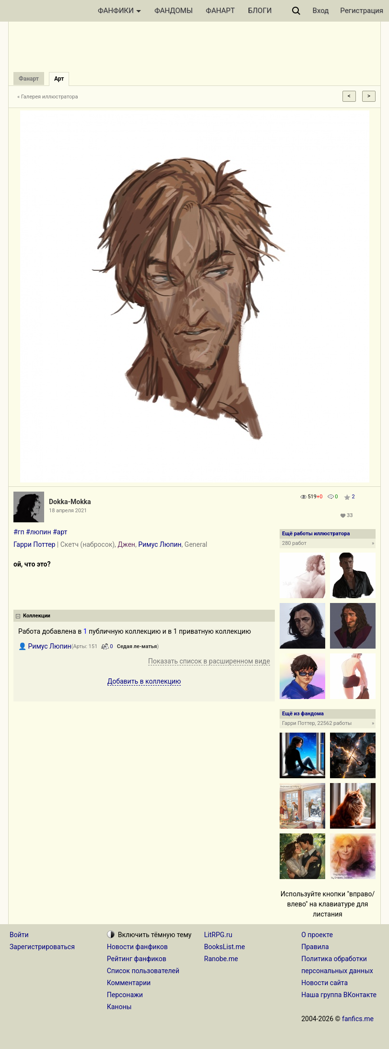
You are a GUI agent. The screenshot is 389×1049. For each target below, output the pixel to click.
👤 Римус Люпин (44, 646)
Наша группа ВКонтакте (339, 995)
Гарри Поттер (34, 544)
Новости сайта (324, 983)
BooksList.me (224, 947)
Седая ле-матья (137, 646)
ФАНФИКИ (119, 10)
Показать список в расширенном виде (209, 661)
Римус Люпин (159, 544)
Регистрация (361, 10)
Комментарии (129, 983)
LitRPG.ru (218, 935)
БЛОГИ (259, 10)
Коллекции (36, 616)
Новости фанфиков (137, 947)
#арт (60, 532)
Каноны (119, 1007)
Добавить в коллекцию (144, 681)
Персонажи (125, 995)
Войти (19, 935)
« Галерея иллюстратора (47, 97)
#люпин (38, 532)
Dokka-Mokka (70, 502)
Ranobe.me (221, 959)
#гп (18, 532)
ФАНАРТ (220, 10)
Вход (321, 10)
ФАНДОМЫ (173, 10)
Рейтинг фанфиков (136, 959)
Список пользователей (143, 971)
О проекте (317, 935)
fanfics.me (358, 1019)
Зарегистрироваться (42, 947)
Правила (315, 947)
